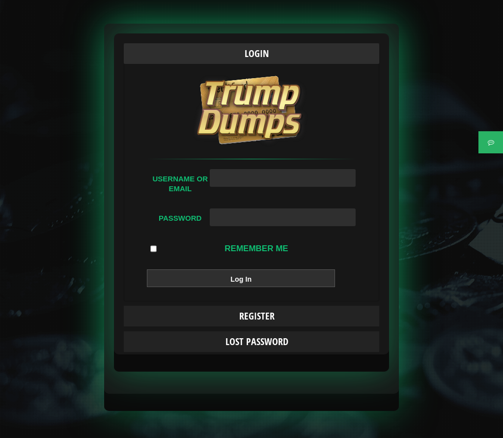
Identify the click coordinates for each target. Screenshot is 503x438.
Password (180, 218)
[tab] (251, 53)
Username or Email (180, 184)
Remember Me (219, 248)
